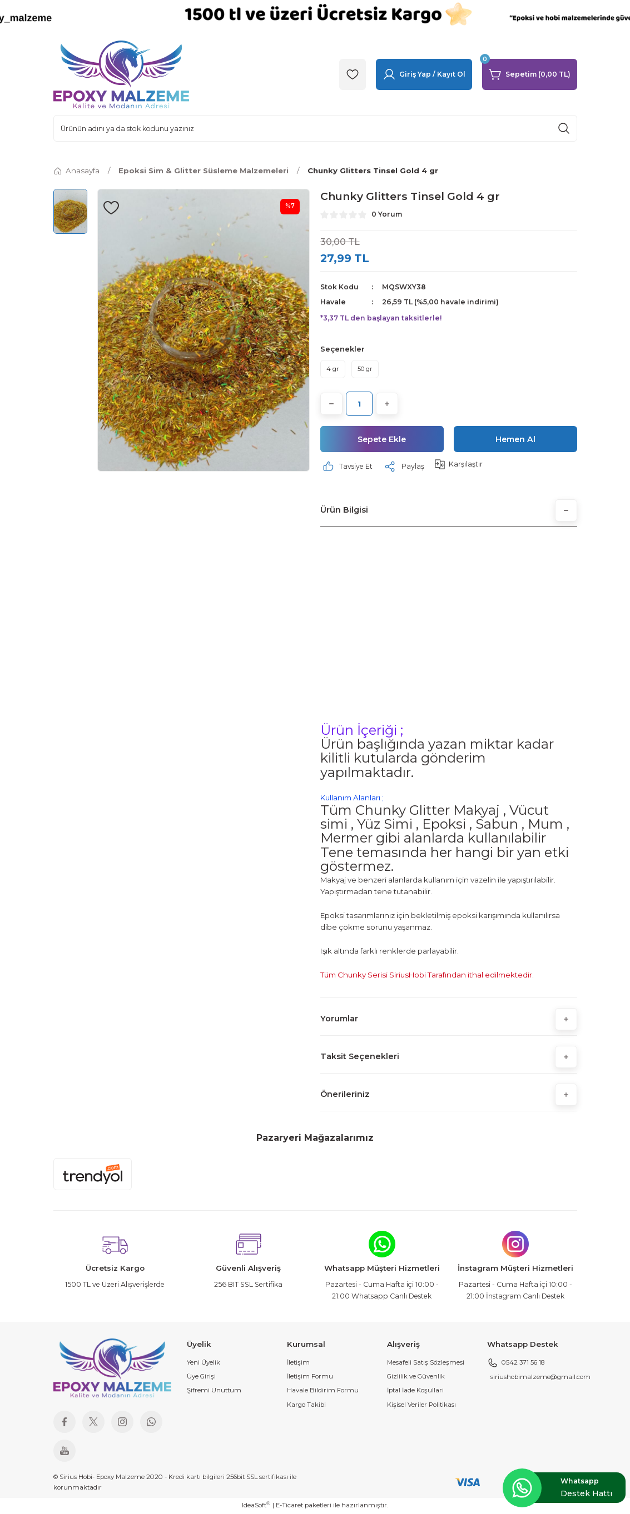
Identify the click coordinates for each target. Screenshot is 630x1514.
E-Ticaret (289, 1506)
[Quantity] (359, 404)
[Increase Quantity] (387, 404)
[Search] (315, 128)
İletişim (298, 1363)
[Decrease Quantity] (331, 404)
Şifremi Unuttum (214, 1391)
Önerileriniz (345, 1095)
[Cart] (529, 74)
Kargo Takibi (306, 1405)
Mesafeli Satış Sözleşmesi (425, 1363)
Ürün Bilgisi (344, 511)
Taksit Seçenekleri (359, 1057)
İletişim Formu (310, 1377)
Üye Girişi (201, 1377)
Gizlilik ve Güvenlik (416, 1377)
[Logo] (121, 74)
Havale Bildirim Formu (323, 1391)
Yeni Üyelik (203, 1363)
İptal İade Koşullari (415, 1391)
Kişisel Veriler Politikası (421, 1405)
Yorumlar (339, 1020)
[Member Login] (424, 74)
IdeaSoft (256, 1505)
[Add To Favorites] (111, 208)
